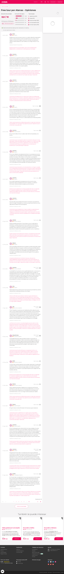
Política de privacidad (56, 572)
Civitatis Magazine (20, 550)
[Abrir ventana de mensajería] (2, 571)
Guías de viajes (19, 552)
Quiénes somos (4, 549)
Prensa (2, 550)
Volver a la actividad (5, 6)
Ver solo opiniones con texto (9, 30)
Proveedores (34, 549)
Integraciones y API (36, 553)
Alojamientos (34, 555)
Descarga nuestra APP (21, 559)
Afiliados (33, 550)
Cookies (62, 572)
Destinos (18, 549)
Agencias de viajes (35, 552)
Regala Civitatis (4, 553)
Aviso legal (50, 572)
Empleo (33, 556)
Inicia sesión (53, 1)
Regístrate (60, 1)
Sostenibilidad (3, 552)
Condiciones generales (43, 572)
